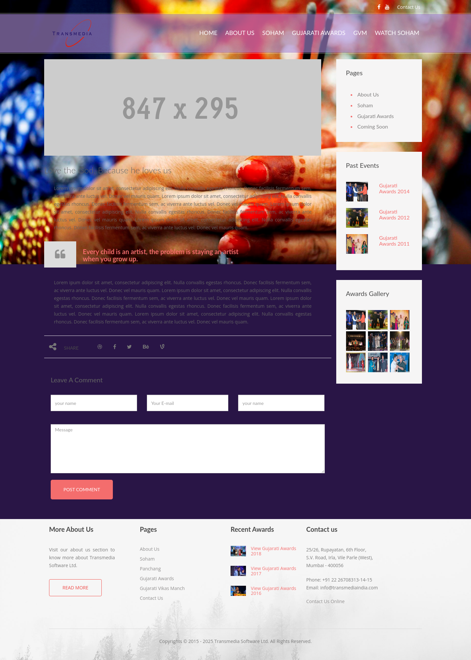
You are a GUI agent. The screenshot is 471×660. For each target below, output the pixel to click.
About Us (239, 32)
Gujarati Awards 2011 (394, 240)
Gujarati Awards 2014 (394, 188)
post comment (81, 489)
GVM (360, 32)
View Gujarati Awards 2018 (273, 550)
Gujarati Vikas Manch (162, 588)
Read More (75, 587)
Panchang (150, 568)
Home (208, 32)
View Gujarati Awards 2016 (273, 590)
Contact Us (408, 7)
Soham (273, 32)
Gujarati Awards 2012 (394, 214)
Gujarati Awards (319, 32)
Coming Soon (373, 126)
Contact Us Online (325, 601)
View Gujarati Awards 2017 (273, 570)
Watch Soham (397, 32)
